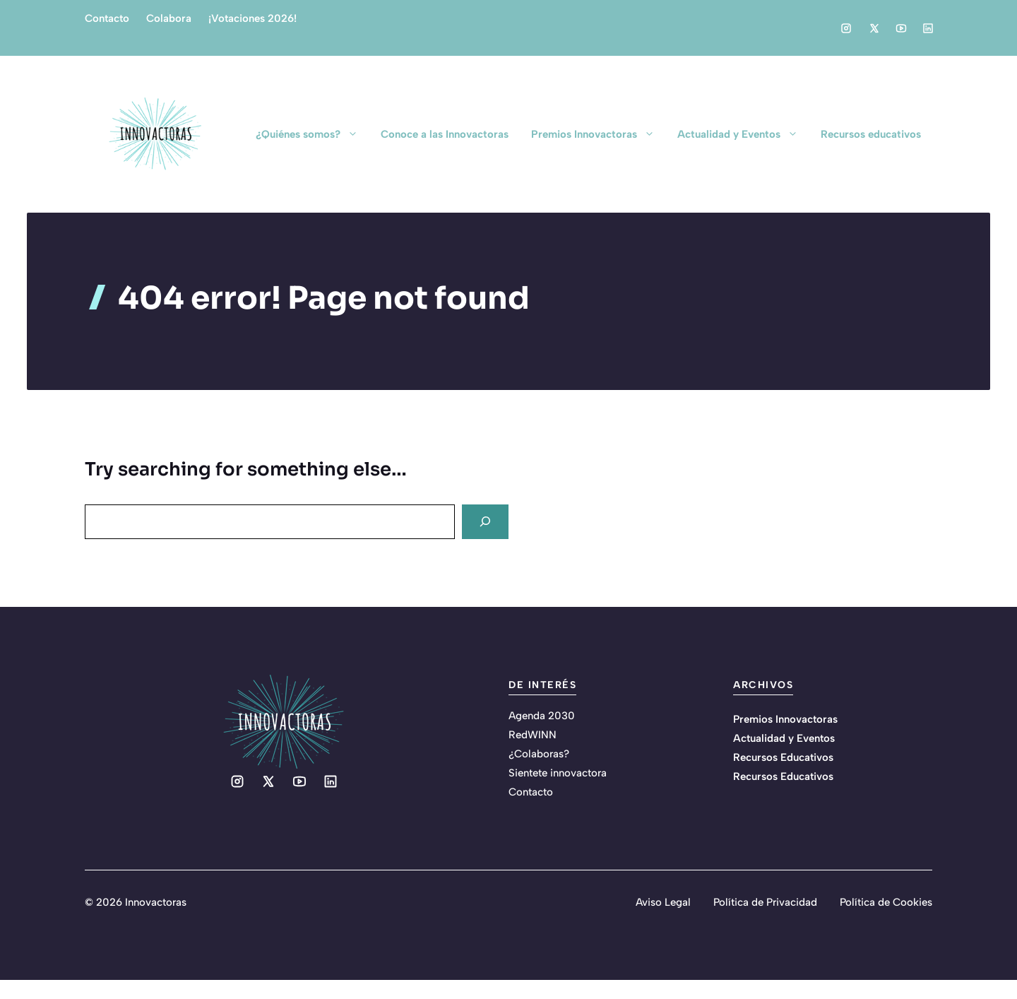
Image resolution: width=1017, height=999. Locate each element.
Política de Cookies (886, 902)
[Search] (485, 521)
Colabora (168, 18)
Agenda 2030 (542, 715)
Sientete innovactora (558, 773)
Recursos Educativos (783, 757)
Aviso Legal (663, 902)
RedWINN (533, 734)
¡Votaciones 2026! (252, 18)
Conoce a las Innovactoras (445, 134)
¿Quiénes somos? (312, 134)
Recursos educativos (871, 134)
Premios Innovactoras (598, 134)
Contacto (107, 18)
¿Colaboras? (539, 753)
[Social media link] (846, 28)
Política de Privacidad (765, 902)
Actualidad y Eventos (743, 134)
